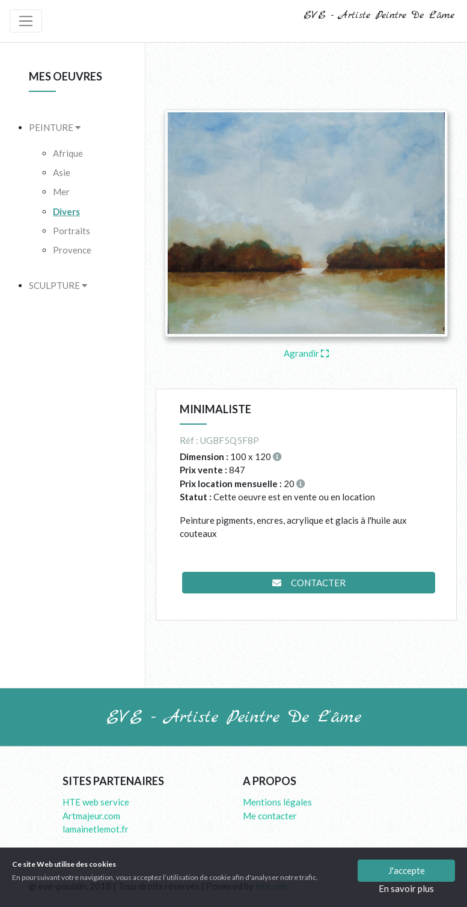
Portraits (71, 230)
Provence (72, 249)
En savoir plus (406, 888)
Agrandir (306, 353)
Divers (66, 211)
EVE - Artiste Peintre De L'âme (379, 15)
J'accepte (406, 870)
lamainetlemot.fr (96, 829)
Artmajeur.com (91, 815)
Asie (61, 172)
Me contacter (270, 815)
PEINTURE (55, 127)
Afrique (68, 153)
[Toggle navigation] (26, 21)
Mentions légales (277, 801)
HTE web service (96, 801)
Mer (61, 191)
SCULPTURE (58, 285)
